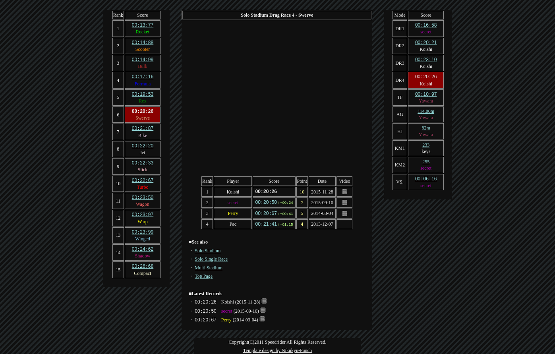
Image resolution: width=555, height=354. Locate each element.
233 (425, 143)
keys (426, 149)
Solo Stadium (207, 249)
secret (232, 202)
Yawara (426, 99)
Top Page (204, 274)
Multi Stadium (208, 266)
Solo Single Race (211, 257)
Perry (233, 212)
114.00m (426, 109)
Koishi (232, 191)
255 (425, 159)
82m (426, 126)
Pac (233, 223)
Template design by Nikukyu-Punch (277, 349)
